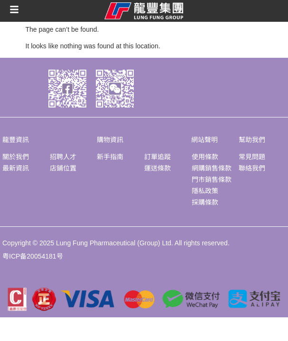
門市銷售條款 (212, 179)
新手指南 (110, 157)
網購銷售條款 (212, 168)
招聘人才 (63, 157)
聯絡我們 (252, 168)
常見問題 (252, 157)
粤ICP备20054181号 (32, 256)
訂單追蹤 (157, 157)
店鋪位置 (63, 168)
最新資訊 (15, 168)
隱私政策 (205, 191)
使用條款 (205, 157)
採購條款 (205, 202)
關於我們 (15, 157)
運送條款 (157, 168)
